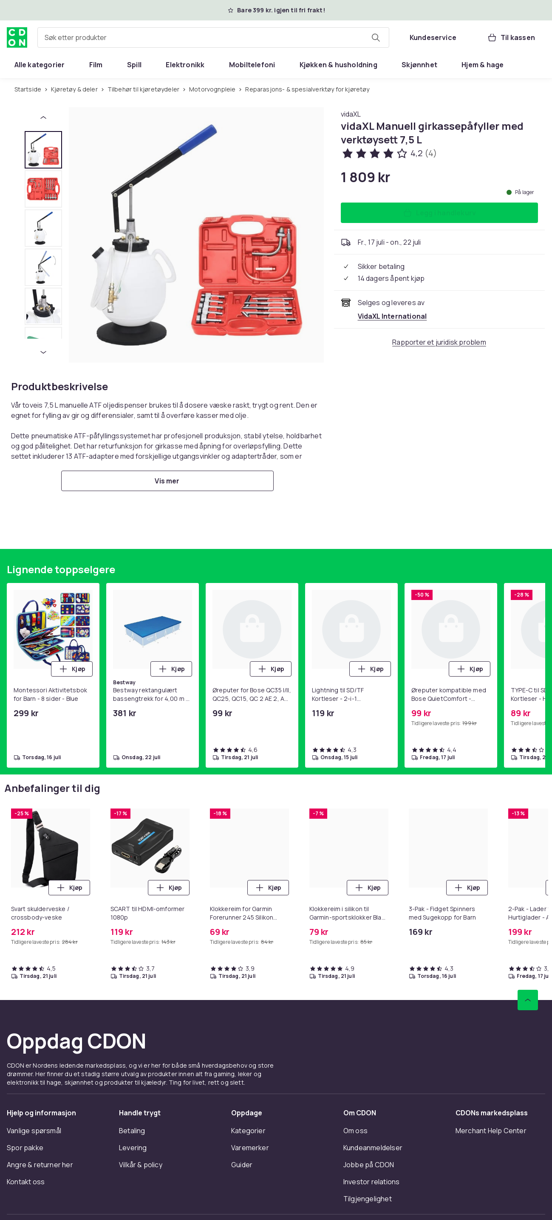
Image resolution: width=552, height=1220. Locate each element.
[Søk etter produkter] (375, 37)
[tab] (43, 150)
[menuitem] (39, 64)
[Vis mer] (167, 481)
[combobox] (213, 37)
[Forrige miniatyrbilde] (43, 117)
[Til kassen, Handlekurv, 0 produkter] (511, 37)
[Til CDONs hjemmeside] (17, 37)
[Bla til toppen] (528, 1000)
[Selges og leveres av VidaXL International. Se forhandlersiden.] (392, 316)
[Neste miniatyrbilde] (43, 352)
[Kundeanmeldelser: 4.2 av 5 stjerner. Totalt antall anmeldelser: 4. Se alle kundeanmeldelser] (389, 153)
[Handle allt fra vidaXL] (351, 114)
